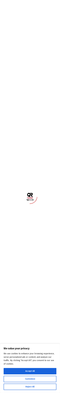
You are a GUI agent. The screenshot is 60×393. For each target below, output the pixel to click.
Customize (30, 379)
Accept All (30, 371)
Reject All (30, 386)
